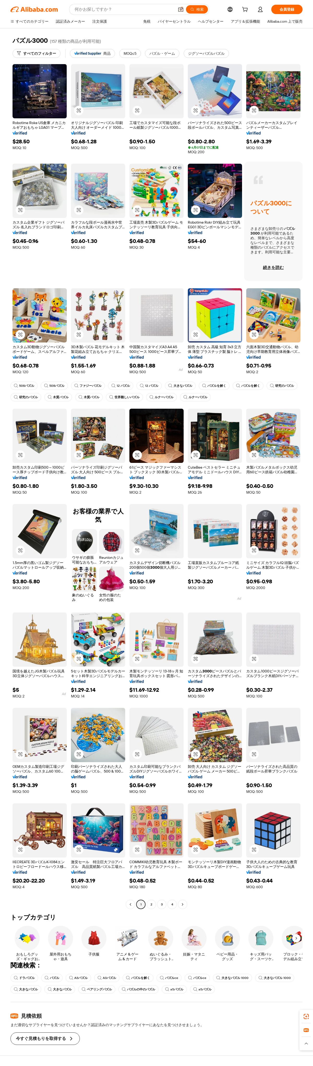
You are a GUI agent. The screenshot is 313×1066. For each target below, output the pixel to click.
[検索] (197, 9)
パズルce (169, 978)
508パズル (24, 386)
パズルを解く (214, 386)
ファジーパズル (87, 386)
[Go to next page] (182, 904)
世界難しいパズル (124, 397)
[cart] (246, 10)
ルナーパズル (161, 397)
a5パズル (174, 989)
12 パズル (120, 386)
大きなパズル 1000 (232, 978)
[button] (181, 9)
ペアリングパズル (97, 989)
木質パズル (58, 397)
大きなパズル (180, 386)
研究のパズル (282, 386)
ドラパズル (24, 978)
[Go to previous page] (130, 904)
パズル (52, 978)
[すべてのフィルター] (37, 53)
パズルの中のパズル (138, 989)
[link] (306, 1016)
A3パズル (78, 978)
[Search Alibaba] (124, 9)
